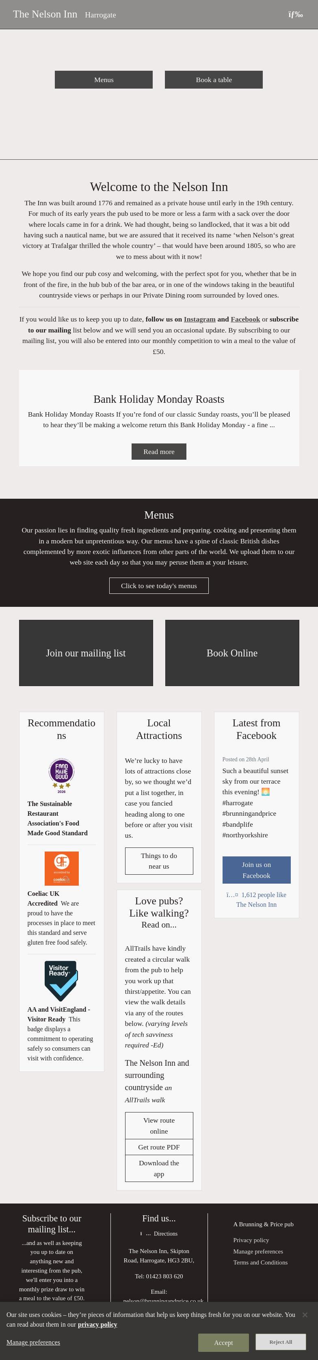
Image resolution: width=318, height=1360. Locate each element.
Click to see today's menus (159, 588)
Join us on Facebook (256, 872)
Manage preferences (258, 1254)
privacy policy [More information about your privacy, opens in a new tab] (97, 1324)
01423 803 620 (164, 1279)
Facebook (245, 321)
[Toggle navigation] (295, 14)
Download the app (159, 1171)
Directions (159, 1237)
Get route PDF (159, 1150)
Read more (159, 454)
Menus (104, 80)
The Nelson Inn (45, 14)
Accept (223, 1342)
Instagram (200, 321)
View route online (159, 1128)
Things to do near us (159, 863)
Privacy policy (251, 1243)
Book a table (214, 80)
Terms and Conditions (261, 1265)
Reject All (281, 1342)
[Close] (305, 1315)
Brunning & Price (261, 1227)
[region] (159, 1331)
